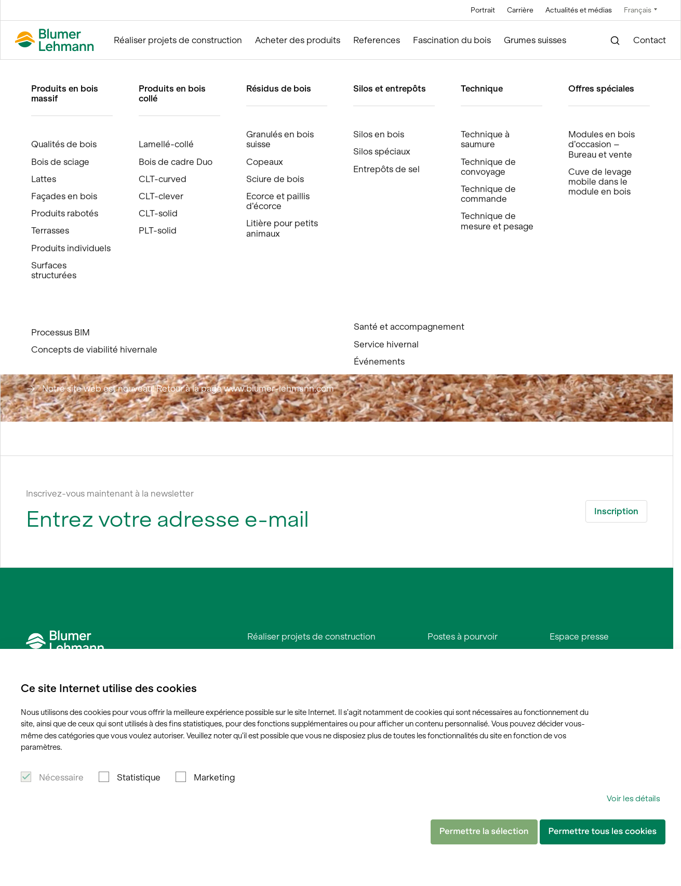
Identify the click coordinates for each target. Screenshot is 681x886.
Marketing (214, 777)
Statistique (139, 777)
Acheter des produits (297, 40)
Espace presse (579, 636)
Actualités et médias (578, 10)
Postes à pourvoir (463, 636)
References (376, 40)
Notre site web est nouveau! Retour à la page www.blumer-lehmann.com (188, 388)
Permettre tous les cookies (603, 831)
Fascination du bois (452, 40)
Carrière (520, 10)
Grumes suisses (535, 40)
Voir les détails (633, 798)
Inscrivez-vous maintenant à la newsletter (110, 493)
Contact (649, 40)
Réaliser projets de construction (178, 40)
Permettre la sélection (484, 831)
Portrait (483, 10)
